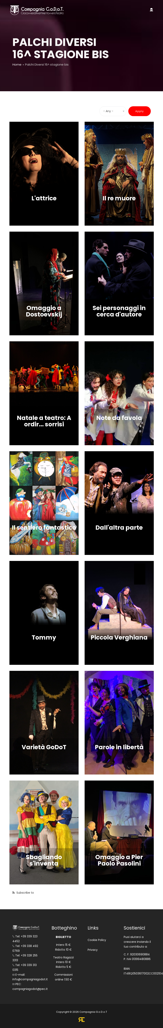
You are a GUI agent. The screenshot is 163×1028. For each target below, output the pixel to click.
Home (16, 64)
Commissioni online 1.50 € (63, 977)
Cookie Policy (97, 940)
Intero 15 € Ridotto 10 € (63, 947)
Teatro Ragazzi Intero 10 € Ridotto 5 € (63, 962)
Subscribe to (25, 893)
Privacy (93, 950)
